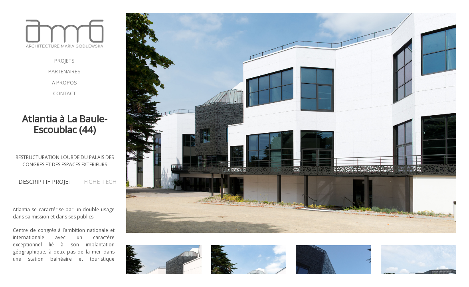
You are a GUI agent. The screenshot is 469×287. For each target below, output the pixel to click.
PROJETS (64, 60)
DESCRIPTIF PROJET (45, 181)
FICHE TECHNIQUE (109, 181)
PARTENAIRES (64, 71)
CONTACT (64, 93)
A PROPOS (64, 82)
